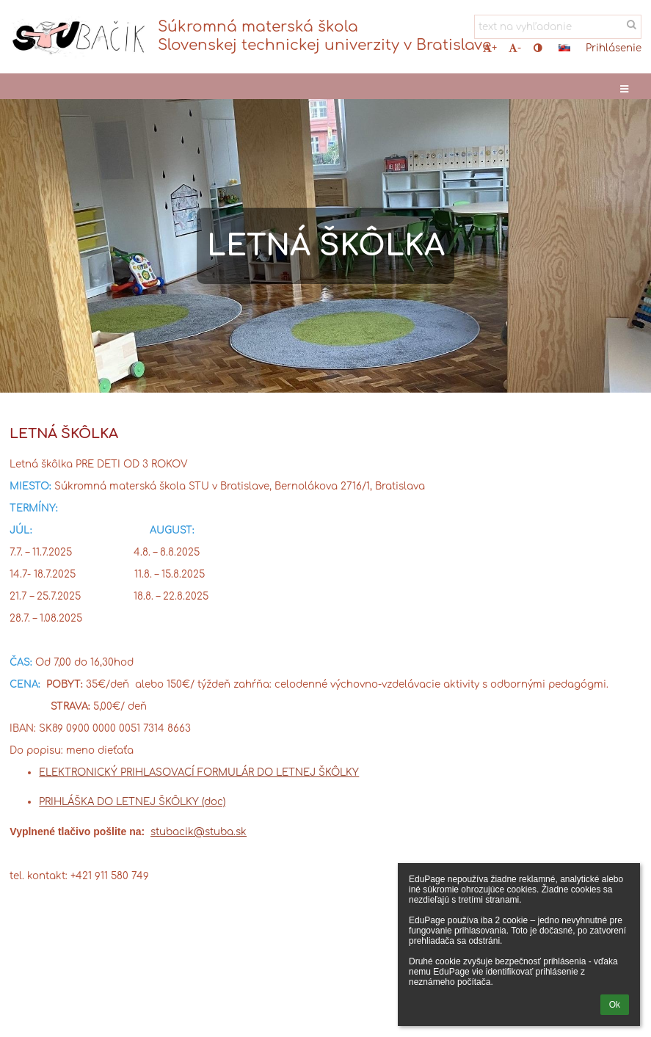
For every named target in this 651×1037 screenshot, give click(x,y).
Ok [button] (614, 1005)
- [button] (515, 48)
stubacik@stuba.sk (198, 831)
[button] (564, 48)
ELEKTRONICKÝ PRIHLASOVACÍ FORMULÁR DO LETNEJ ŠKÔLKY (199, 772)
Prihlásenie (613, 48)
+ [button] (490, 48)
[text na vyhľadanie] (557, 27)
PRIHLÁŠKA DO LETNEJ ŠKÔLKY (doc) (132, 801)
